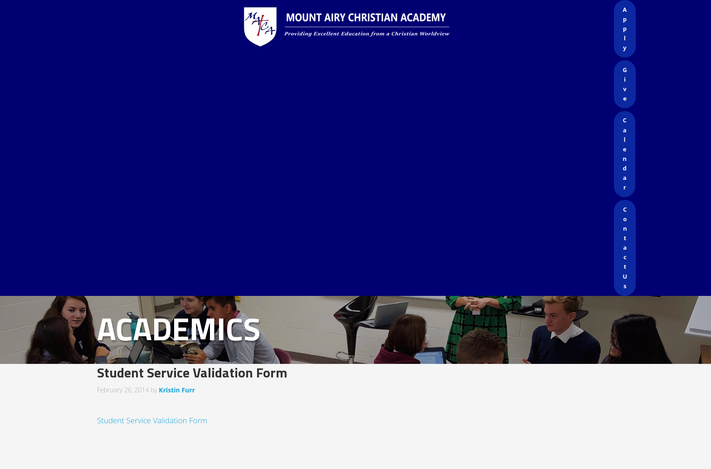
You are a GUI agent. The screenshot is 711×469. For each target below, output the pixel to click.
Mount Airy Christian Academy (358, 27)
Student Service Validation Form (152, 420)
